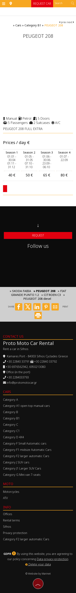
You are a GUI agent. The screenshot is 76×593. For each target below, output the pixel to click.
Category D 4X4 (13, 437)
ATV (5, 498)
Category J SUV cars (16, 462)
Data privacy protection (52, 559)
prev (62, 22)
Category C (10, 424)
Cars (18, 25)
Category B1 (33, 25)
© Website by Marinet (38, 573)
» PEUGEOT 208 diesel (44, 297)
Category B (10, 412)
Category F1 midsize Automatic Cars (27, 450)
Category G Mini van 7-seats (22, 475)
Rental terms (11, 520)
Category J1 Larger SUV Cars (22, 468)
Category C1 (11, 431)
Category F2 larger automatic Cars (26, 456)
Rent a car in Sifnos (15, 349)
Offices (7, 514)
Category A (10, 400)
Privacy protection (15, 533)
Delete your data (38, 564)
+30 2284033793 (18, 377)
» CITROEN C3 (51, 295)
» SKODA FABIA (20, 291)
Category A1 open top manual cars (26, 406)
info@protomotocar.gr (22, 383)
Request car (42, 3)
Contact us (13, 336)
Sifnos (7, 527)
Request (38, 235)
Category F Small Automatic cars (24, 443)
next (70, 22)
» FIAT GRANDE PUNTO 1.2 (38, 293)
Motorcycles (11, 492)
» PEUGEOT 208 (44, 291)
